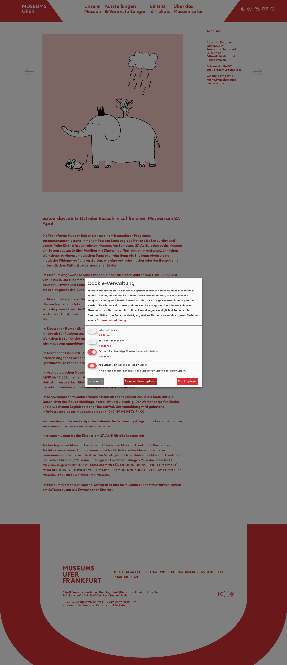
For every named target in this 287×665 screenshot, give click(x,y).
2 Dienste (105, 335)
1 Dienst (104, 346)
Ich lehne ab (96, 381)
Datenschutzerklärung (111, 320)
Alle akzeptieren (187, 381)
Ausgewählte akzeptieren (140, 381)
